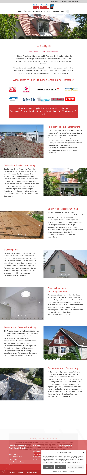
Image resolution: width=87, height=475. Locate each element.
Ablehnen (60, 467)
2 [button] (21, 154)
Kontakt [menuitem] (56, 11)
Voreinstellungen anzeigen (76, 467)
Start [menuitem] (20, 11)
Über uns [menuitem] (27, 11)
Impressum (71, 471)
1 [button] (18, 154)
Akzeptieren (48, 467)
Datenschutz (65, 471)
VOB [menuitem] (62, 11)
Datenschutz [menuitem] (63, 1)
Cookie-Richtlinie (57, 471)
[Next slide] (40, 141)
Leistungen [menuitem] (37, 11)
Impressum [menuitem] (54, 1)
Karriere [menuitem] (47, 11)
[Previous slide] (4, 141)
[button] (83, 452)
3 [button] (25, 154)
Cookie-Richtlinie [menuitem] (73, 1)
